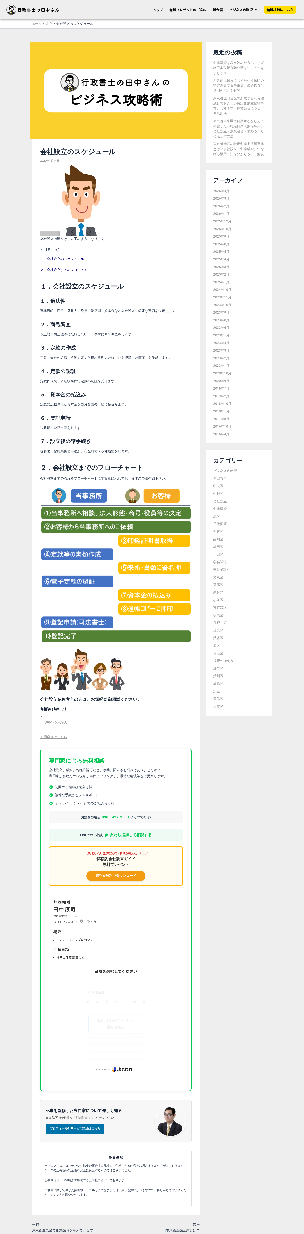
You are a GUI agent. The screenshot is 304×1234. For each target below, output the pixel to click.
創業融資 (220, 509)
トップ (158, 9)
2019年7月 (221, 388)
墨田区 (218, 547)
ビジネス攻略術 (243, 9)
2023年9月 (221, 313)
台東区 (218, 532)
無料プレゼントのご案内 (187, 9)
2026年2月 (221, 206)
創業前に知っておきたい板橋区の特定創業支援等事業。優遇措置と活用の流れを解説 (238, 86)
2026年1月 (221, 214)
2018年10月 (222, 404)
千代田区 (220, 524)
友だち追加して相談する (128, 835)
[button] (243, 9)
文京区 (218, 577)
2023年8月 (221, 320)
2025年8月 (221, 244)
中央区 (218, 486)
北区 (216, 516)
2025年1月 (221, 282)
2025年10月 (222, 229)
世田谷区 (220, 478)
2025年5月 (221, 252)
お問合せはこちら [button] (53, 737)
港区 (216, 646)
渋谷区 (218, 638)
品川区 (218, 539)
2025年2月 (221, 275)
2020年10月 (222, 373)
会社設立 (220, 501)
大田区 (218, 554)
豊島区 (218, 699)
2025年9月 (221, 237)
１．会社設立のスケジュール (62, 259)
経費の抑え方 (223, 661)
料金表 (218, 9)
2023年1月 (221, 366)
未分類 (218, 592)
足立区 (218, 706)
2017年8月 (221, 419)
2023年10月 (222, 305)
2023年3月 (221, 351)
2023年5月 (221, 335)
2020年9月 (221, 381)
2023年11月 (222, 297)
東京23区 (220, 608)
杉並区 (218, 600)
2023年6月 (221, 328)
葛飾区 (218, 684)
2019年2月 (221, 396)
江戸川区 (220, 623)
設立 (216, 691)
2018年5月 (221, 411)
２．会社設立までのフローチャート (67, 270)
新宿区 (218, 585)
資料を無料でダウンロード (116, 876)
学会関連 (220, 562)
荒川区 (218, 676)
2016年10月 (222, 426)
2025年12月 (222, 221)
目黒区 (218, 653)
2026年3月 (221, 199)
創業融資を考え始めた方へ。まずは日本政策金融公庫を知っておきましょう (238, 68)
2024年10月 (222, 290)
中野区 (218, 494)
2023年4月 (221, 343)
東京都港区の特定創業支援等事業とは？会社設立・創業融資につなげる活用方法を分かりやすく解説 (238, 149)
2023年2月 (221, 358)
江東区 (218, 630)
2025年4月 (221, 259)
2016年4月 (221, 434)
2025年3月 (221, 267)
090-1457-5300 (55, 722)
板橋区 (218, 615)
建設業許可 (221, 570)
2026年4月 (221, 191)
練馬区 (218, 668)
